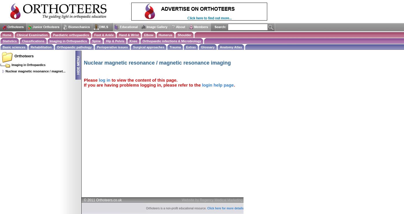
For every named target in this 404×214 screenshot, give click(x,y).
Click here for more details (225, 208)
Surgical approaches (148, 47)
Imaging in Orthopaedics (68, 41)
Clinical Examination (32, 35)
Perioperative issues (112, 47)
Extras (191, 47)
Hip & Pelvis (115, 41)
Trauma (175, 47)
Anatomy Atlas (231, 47)
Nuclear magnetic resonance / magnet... (35, 71)
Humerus (166, 35)
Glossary (208, 47)
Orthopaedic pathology (74, 47)
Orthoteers (24, 56)
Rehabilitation (41, 47)
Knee (133, 41)
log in (104, 80)
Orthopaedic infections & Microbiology (172, 41)
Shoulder (184, 35)
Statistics (10, 41)
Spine (96, 41)
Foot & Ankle (104, 35)
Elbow (148, 35)
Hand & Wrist (129, 35)
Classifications (33, 41)
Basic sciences (14, 47)
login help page (218, 85)
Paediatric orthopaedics (71, 35)
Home (7, 35)
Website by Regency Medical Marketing (212, 200)
